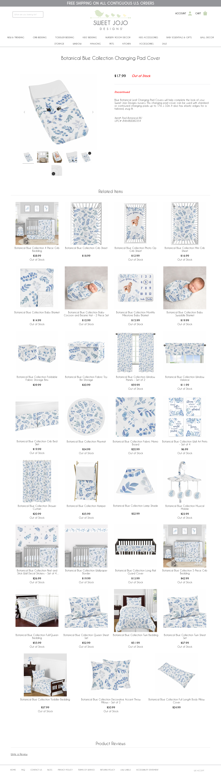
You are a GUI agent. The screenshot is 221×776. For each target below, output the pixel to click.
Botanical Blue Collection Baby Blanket (37, 312)
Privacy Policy (65, 770)
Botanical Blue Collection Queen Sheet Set (86, 636)
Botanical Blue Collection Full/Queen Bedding (37, 636)
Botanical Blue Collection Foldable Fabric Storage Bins (37, 378)
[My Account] (190, 13)
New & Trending (15, 37)
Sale (164, 43)
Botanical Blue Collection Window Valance (184, 378)
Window (77, 43)
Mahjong (95, 43)
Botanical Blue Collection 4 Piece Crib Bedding (37, 249)
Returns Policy (107, 770)
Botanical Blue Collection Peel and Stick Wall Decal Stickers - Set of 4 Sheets (37, 572)
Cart (198, 13)
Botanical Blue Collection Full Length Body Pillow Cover (177, 701)
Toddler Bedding (64, 37)
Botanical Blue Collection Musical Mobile (184, 507)
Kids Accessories (148, 37)
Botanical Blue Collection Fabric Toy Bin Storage (86, 378)
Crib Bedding (40, 37)
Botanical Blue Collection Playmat (86, 441)
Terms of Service (86, 770)
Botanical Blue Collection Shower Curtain (37, 507)
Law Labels (125, 770)
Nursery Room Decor (117, 37)
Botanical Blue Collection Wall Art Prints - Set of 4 (184, 443)
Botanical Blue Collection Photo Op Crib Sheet (135, 249)
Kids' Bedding (90, 37)
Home (13, 770)
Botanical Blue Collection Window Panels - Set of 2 (135, 378)
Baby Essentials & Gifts (179, 37)
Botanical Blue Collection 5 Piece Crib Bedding (184, 572)
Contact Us (36, 770)
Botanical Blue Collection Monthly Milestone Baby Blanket (135, 314)
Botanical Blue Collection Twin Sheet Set (185, 636)
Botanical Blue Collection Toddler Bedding (45, 699)
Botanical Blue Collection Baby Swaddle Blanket (185, 314)
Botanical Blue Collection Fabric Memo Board (135, 443)
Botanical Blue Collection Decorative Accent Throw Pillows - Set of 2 (111, 701)
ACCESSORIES (146, 43)
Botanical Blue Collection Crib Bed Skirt (37, 443)
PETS (111, 43)
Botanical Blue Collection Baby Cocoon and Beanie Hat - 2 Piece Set (86, 314)
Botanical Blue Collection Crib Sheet (86, 247)
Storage (59, 43)
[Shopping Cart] (205, 13)
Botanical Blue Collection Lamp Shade (135, 505)
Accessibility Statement (147, 770)
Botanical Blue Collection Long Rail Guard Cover (135, 572)
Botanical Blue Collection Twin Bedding (135, 635)
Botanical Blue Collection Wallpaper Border (86, 572)
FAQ (23, 770)
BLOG (49, 770)
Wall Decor (207, 37)
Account (180, 13)
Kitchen (126, 43)
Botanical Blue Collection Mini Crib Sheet (185, 249)
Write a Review (19, 754)
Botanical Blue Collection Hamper (86, 505)
